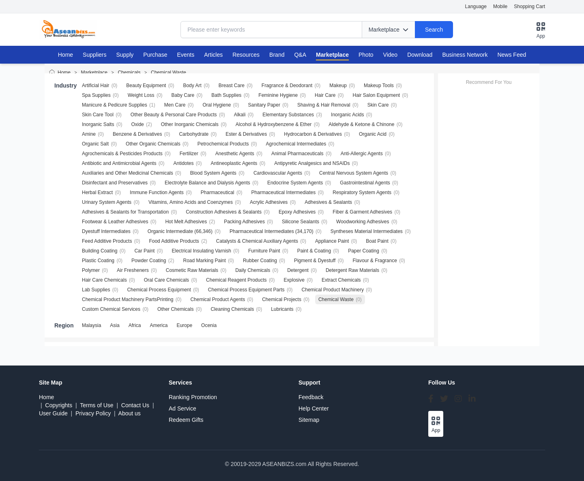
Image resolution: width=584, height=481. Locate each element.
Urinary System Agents (106, 202)
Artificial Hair (95, 85)
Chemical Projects (281, 299)
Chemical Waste (168, 72)
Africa (135, 325)
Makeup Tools (379, 85)
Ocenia (209, 325)
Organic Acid (372, 134)
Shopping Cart (529, 6)
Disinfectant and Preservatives (115, 183)
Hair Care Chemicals (104, 280)
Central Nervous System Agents (353, 173)
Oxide (137, 124)
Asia (114, 325)
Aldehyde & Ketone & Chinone (361, 124)
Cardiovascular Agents (277, 173)
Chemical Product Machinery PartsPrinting (127, 299)
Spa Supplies (96, 95)
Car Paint (144, 251)
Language (476, 6)
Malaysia (91, 325)
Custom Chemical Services (111, 309)
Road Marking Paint (204, 260)
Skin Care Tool (98, 115)
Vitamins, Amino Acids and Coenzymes (190, 202)
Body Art (192, 85)
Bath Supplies (226, 95)
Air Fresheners (133, 270)
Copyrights (58, 405)
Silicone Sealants (300, 221)
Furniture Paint (264, 251)
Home (65, 54)
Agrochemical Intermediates (296, 144)
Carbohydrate (193, 134)
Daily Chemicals (252, 270)
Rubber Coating (260, 260)
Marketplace (94, 72)
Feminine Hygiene (278, 95)
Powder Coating (148, 260)
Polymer (91, 270)
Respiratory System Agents (362, 192)
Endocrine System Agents (295, 183)
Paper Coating (363, 251)
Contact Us (135, 405)
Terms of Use (96, 405)
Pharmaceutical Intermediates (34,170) (271, 231)
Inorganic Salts (98, 124)
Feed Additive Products (107, 241)
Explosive (294, 280)
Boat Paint (377, 241)
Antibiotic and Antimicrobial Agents (119, 163)
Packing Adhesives (244, 221)
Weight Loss (141, 95)
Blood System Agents (213, 173)
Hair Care (325, 95)
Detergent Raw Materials (352, 270)
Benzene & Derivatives (137, 134)
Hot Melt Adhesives (186, 221)
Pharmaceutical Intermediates (283, 192)
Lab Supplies (96, 290)
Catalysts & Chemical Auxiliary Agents (257, 241)
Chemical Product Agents (217, 299)
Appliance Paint (332, 241)
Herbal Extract (97, 192)
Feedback (310, 397)
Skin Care (378, 105)
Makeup (338, 85)
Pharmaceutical (217, 192)
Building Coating (99, 251)
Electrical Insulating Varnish (201, 251)
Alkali (240, 115)
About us (129, 413)
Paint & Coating (314, 251)
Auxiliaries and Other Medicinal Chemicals (127, 173)
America (158, 325)
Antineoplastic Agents (234, 163)
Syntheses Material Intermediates (367, 231)
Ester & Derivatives (246, 134)
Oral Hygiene (216, 105)
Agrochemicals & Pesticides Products (122, 153)
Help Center (313, 408)
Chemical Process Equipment (159, 290)
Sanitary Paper (264, 105)
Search (434, 29)
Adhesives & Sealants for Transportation (125, 212)
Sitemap (308, 420)
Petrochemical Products (223, 144)
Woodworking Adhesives (362, 221)
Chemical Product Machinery (333, 290)
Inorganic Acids (347, 115)
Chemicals (129, 72)
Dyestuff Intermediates (106, 231)
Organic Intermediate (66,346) (180, 231)
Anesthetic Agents (234, 153)
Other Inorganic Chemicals (190, 124)
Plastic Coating (98, 260)
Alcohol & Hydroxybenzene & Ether (273, 124)
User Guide (53, 413)
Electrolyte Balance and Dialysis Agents (207, 183)
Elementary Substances (288, 115)
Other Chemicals (175, 309)
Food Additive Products (174, 241)
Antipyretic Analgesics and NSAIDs (312, 163)
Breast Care (232, 85)
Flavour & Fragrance (374, 260)
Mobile (500, 6)
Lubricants (282, 309)
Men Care (175, 105)
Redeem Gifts (186, 420)
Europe (184, 325)
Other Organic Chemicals (153, 144)
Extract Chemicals (341, 280)
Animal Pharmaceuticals (297, 153)
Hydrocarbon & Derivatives (313, 134)
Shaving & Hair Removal (323, 105)
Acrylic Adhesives (269, 202)
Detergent (298, 270)
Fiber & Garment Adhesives (362, 212)
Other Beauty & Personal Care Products (174, 115)
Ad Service (182, 408)
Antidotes (183, 163)
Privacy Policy (93, 413)
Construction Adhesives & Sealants (224, 212)
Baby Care (183, 95)
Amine (89, 134)
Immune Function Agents (157, 192)
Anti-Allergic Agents (362, 153)
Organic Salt (95, 144)
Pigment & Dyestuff (315, 260)
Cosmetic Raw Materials (192, 270)
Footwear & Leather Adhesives (115, 221)
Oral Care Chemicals (166, 280)
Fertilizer (189, 153)
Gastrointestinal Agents (365, 183)
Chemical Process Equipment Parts (246, 290)
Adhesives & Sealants (328, 202)
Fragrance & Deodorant (287, 85)
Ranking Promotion (193, 397)
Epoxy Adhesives (297, 212)
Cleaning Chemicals (232, 309)
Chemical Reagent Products (236, 280)
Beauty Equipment (146, 85)
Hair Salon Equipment (376, 95)
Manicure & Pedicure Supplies (114, 105)
